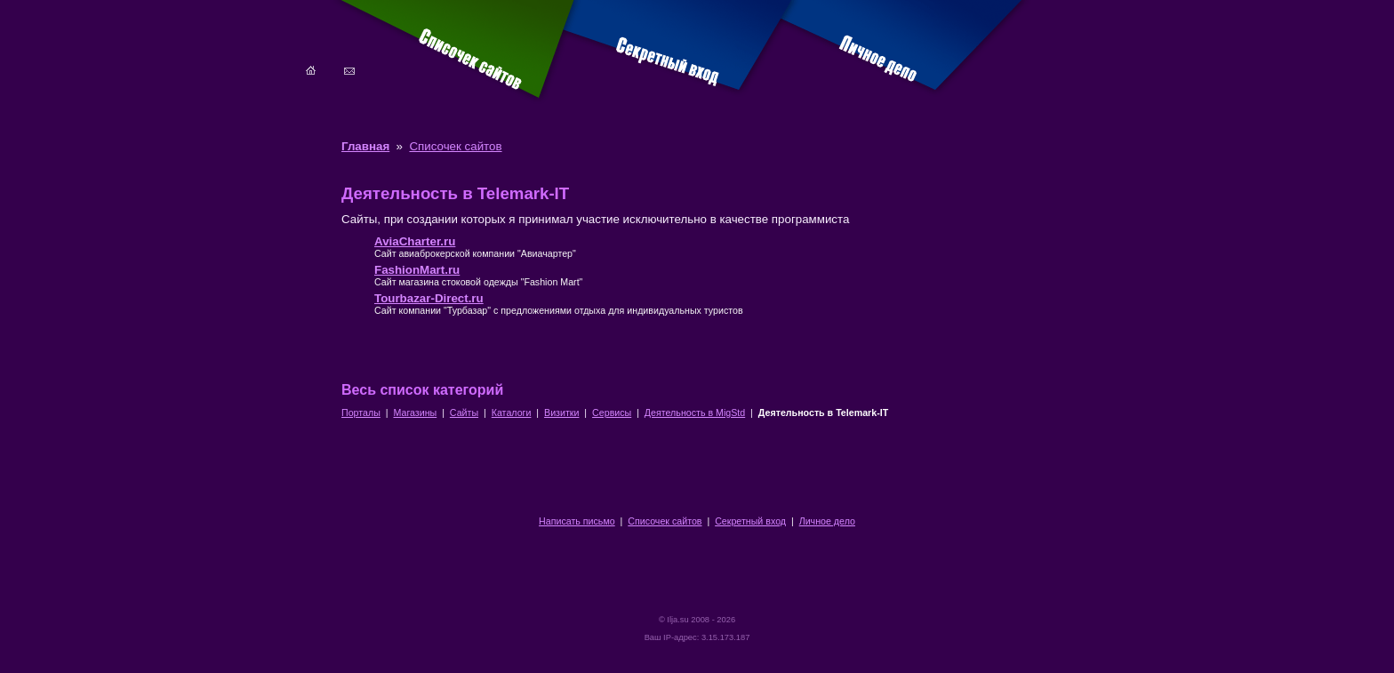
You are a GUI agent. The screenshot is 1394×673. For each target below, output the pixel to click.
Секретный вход (750, 521)
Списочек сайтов (455, 146)
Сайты (464, 412)
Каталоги (512, 412)
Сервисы (611, 412)
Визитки (561, 412)
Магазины (415, 412)
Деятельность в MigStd (695, 412)
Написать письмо (577, 521)
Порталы (361, 412)
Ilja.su (677, 619)
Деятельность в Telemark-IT (823, 412)
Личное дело (827, 521)
